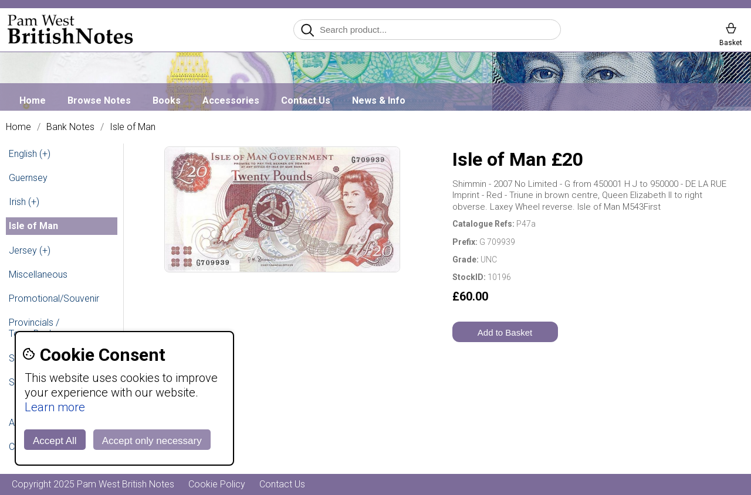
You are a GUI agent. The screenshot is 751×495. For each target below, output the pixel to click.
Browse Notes (99, 100)
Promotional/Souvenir (54, 298)
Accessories (230, 100)
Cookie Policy (216, 484)
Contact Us (305, 100)
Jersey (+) (29, 250)
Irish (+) (24, 201)
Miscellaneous (38, 274)
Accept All (55, 440)
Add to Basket (505, 332)
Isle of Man (132, 127)
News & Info (378, 100)
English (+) (29, 153)
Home (32, 100)
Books (167, 100)
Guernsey (28, 177)
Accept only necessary (152, 440)
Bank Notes (70, 127)
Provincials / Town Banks (34, 328)
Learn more (55, 407)
